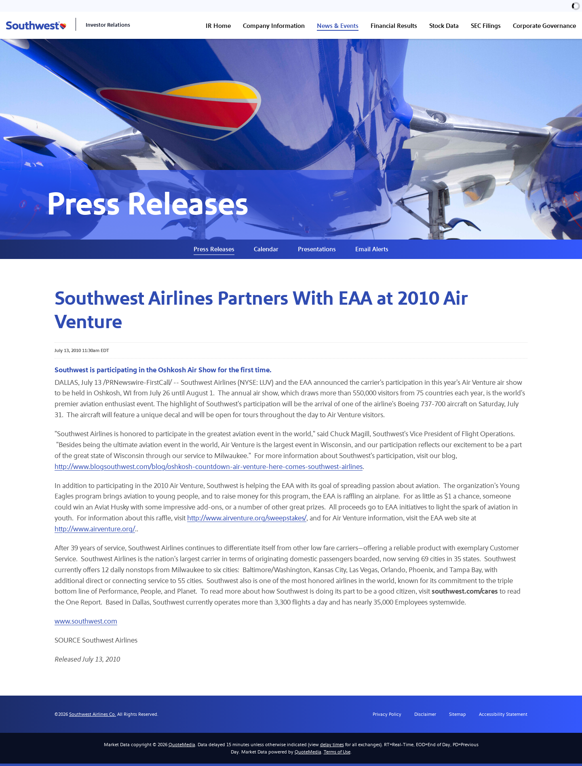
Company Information (274, 26)
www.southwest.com (86, 624)
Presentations (317, 251)
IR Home (218, 26)
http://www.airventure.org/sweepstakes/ (248, 520)
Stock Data (444, 26)
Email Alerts (371, 251)
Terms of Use (337, 754)
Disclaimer (425, 716)
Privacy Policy (387, 716)
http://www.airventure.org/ (95, 531)
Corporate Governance (544, 26)
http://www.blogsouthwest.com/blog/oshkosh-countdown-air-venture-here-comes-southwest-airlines (209, 469)
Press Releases (214, 251)
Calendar (266, 251)
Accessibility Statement (503, 716)
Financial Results (394, 26)
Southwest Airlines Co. (92, 716)
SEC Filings (486, 26)
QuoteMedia (182, 747)
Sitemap (457, 716)
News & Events (337, 26)
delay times (332, 747)
